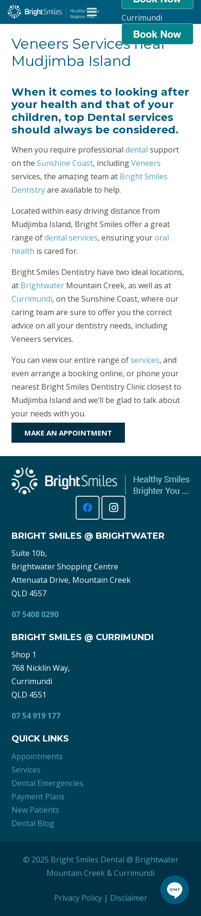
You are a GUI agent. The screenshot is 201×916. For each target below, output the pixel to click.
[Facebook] (88, 508)
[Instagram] (113, 508)
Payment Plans (38, 796)
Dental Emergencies (47, 783)
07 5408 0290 (34, 614)
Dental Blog (32, 823)
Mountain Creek (75, 873)
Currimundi (31, 299)
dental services (71, 237)
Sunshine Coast (65, 163)
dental (136, 149)
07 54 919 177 (35, 715)
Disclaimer (128, 898)
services (145, 360)
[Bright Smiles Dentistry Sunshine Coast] (53, 12)
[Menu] (92, 12)
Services (26, 769)
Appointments (37, 756)
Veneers (146, 163)
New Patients (35, 810)
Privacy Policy (78, 898)
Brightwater (42, 285)
